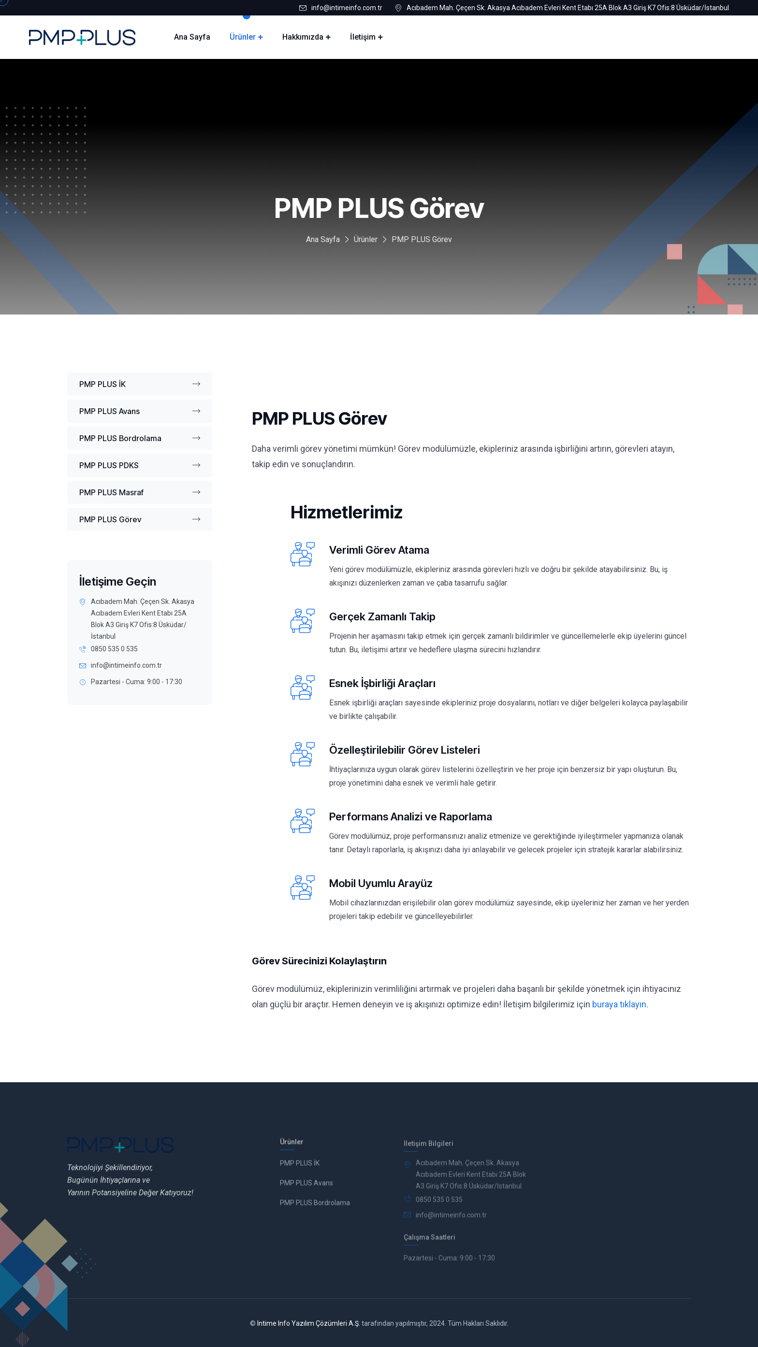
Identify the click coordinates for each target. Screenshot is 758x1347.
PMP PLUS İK (139, 384)
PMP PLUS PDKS (139, 465)
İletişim (363, 37)
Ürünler (243, 37)
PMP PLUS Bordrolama (139, 438)
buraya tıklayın (619, 1004)
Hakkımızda (302, 37)
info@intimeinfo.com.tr (346, 8)
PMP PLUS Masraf (139, 492)
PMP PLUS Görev (139, 519)
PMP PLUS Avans (139, 411)
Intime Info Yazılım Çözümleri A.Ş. (308, 1323)
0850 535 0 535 (114, 649)
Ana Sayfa (192, 37)
